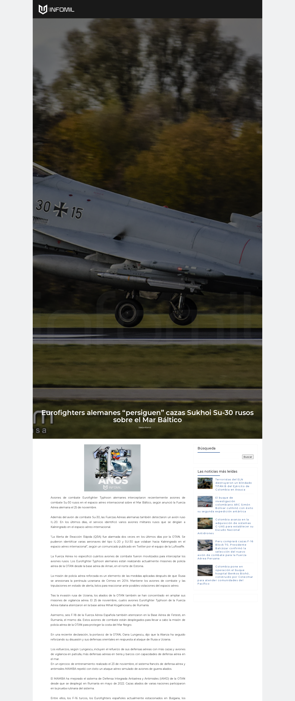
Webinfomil (144, 427)
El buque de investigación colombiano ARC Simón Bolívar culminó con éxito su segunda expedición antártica (225, 504)
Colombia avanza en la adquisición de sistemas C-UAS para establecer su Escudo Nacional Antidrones (225, 526)
